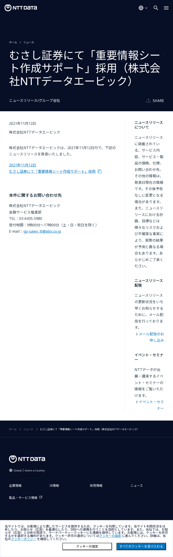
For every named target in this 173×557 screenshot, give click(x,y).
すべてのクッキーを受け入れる (141, 546)
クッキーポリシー (23, 539)
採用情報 (96, 485)
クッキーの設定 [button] (110, 536)
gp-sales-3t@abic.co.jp (42, 231)
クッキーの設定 (87, 546)
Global (29, 470)
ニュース (28, 42)
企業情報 (15, 485)
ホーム (13, 42)
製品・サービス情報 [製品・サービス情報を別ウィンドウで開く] (23, 498)
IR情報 (54, 485)
